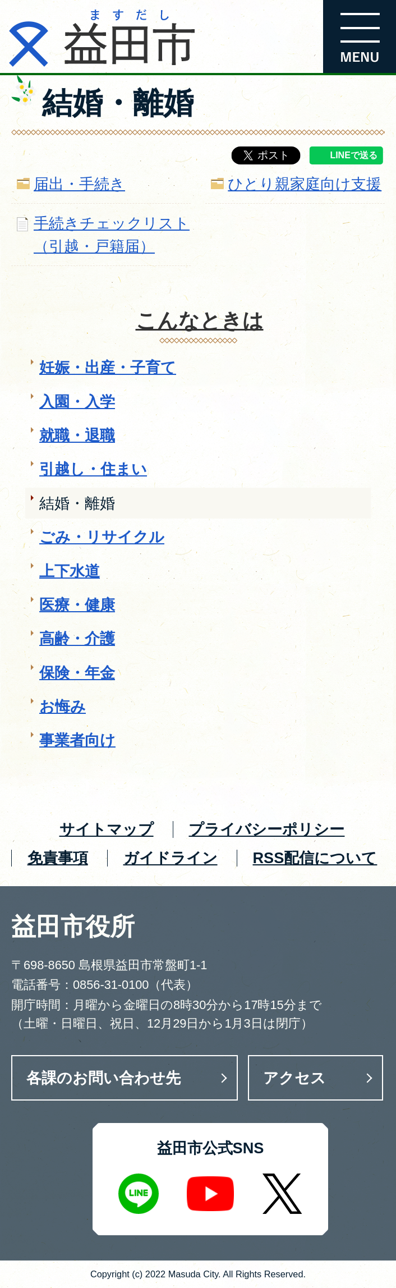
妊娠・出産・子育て (107, 367)
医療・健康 (77, 604)
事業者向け (77, 740)
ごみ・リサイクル (101, 537)
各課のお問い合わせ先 (103, 1078)
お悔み (62, 706)
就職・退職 (77, 435)
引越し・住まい (93, 469)
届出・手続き (79, 183)
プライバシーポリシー (266, 829)
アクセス (294, 1078)
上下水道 (69, 571)
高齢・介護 (77, 638)
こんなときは (200, 320)
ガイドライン (170, 858)
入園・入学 (77, 401)
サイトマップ (106, 829)
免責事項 (57, 858)
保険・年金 (77, 672)
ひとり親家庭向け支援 (304, 183)
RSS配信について (314, 858)
